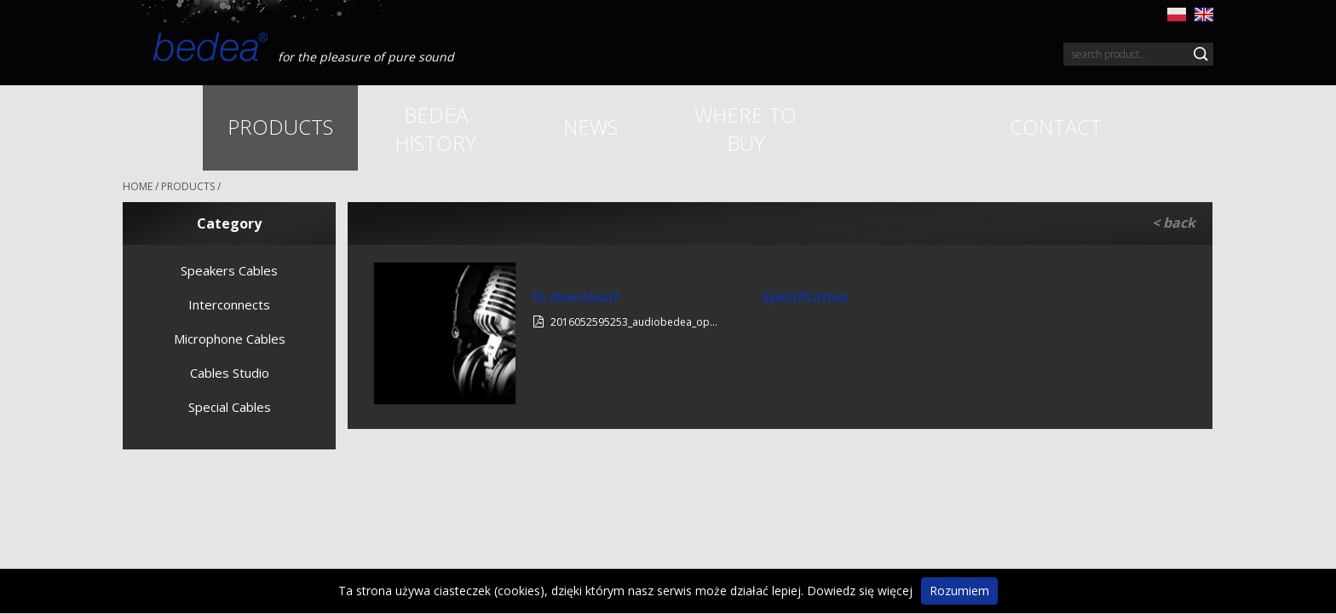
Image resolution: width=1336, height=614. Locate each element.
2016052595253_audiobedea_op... (625, 322)
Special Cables (229, 406)
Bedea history (435, 129)
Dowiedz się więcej (860, 590)
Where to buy (745, 129)
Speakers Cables (229, 270)
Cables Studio (229, 372)
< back (1173, 222)
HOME (138, 186)
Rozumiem (959, 590)
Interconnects (229, 304)
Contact (1056, 127)
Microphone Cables (229, 338)
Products (280, 127)
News (590, 127)
